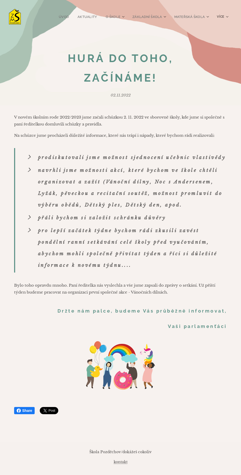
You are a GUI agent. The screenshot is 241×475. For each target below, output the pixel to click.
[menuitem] (68, 16)
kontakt (121, 462)
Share (24, 411)
